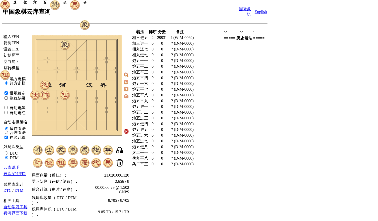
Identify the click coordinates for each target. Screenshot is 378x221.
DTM (14, 158)
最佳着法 (17, 128)
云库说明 (11, 167)
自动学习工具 (15, 207)
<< (226, 31)
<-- (255, 31)
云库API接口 (14, 174)
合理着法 (17, 132)
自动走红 (16, 113)
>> (241, 31)
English (261, 11)
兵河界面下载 (15, 213)
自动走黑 (16, 108)
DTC (13, 153)
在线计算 (16, 137)
